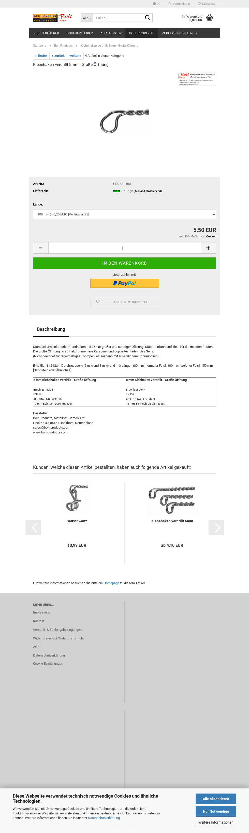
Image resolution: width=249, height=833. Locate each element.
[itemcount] (124, 248)
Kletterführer (46, 33)
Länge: (38, 204)
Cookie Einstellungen (48, 663)
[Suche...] (87, 17)
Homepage (111, 583)
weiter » (75, 56)
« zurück (58, 56)
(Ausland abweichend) (148, 191)
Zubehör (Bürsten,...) (179, 33)
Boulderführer (80, 33)
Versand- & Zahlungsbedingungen (57, 630)
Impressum (41, 612)
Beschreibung (51, 329)
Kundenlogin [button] (179, 4)
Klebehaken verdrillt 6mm (172, 521)
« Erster (41, 56)
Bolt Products (141, 33)
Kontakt (38, 621)
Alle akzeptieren (216, 799)
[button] (156, 4)
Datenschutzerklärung (104, 818)
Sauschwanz (77, 521)
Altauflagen (111, 33)
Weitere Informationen (215, 822)
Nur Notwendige (216, 811)
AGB (36, 647)
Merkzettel (207, 4)
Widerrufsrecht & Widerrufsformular (59, 638)
